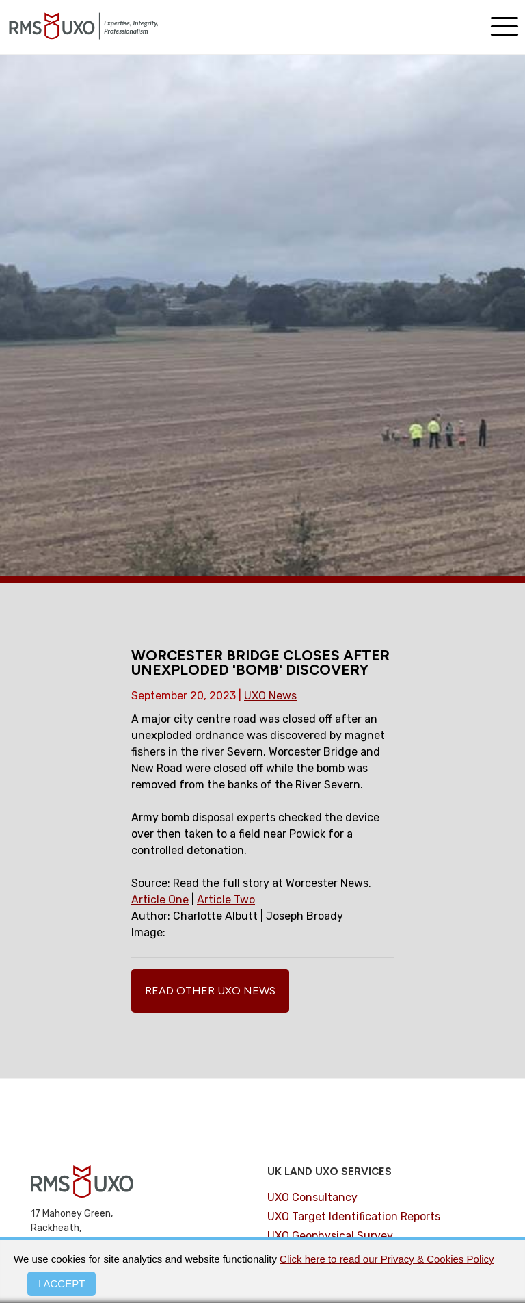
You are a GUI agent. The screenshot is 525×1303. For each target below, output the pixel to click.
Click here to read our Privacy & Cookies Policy (387, 1259)
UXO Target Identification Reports (353, 1216)
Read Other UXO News (210, 990)
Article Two (226, 899)
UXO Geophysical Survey (330, 1235)
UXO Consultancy (312, 1197)
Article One (160, 899)
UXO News (270, 695)
